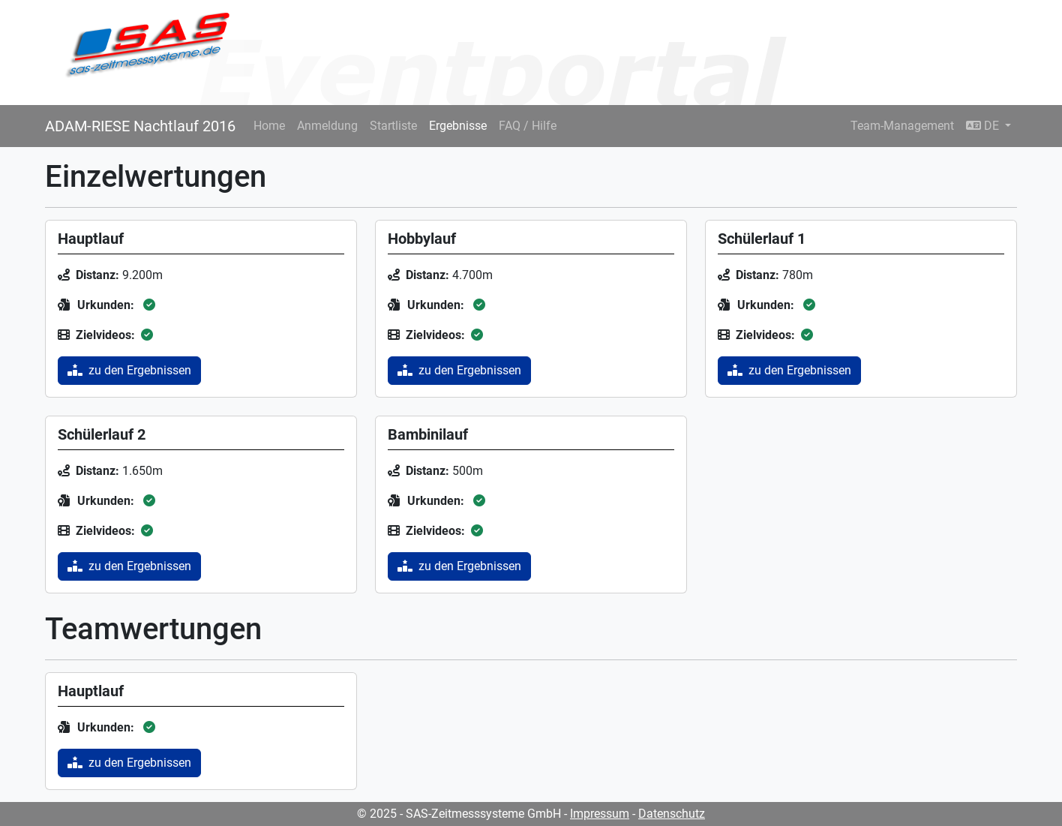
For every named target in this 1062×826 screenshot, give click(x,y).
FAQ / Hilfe (527, 126)
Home (269, 126)
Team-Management (902, 126)
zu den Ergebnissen (129, 370)
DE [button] (984, 126)
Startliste (393, 126)
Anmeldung (327, 126)
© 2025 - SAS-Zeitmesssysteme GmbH (459, 813)
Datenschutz (671, 813)
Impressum (599, 813)
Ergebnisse (458, 126)
